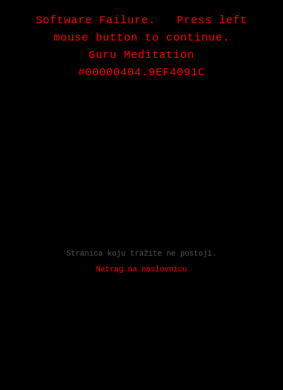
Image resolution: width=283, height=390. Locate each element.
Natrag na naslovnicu (141, 269)
